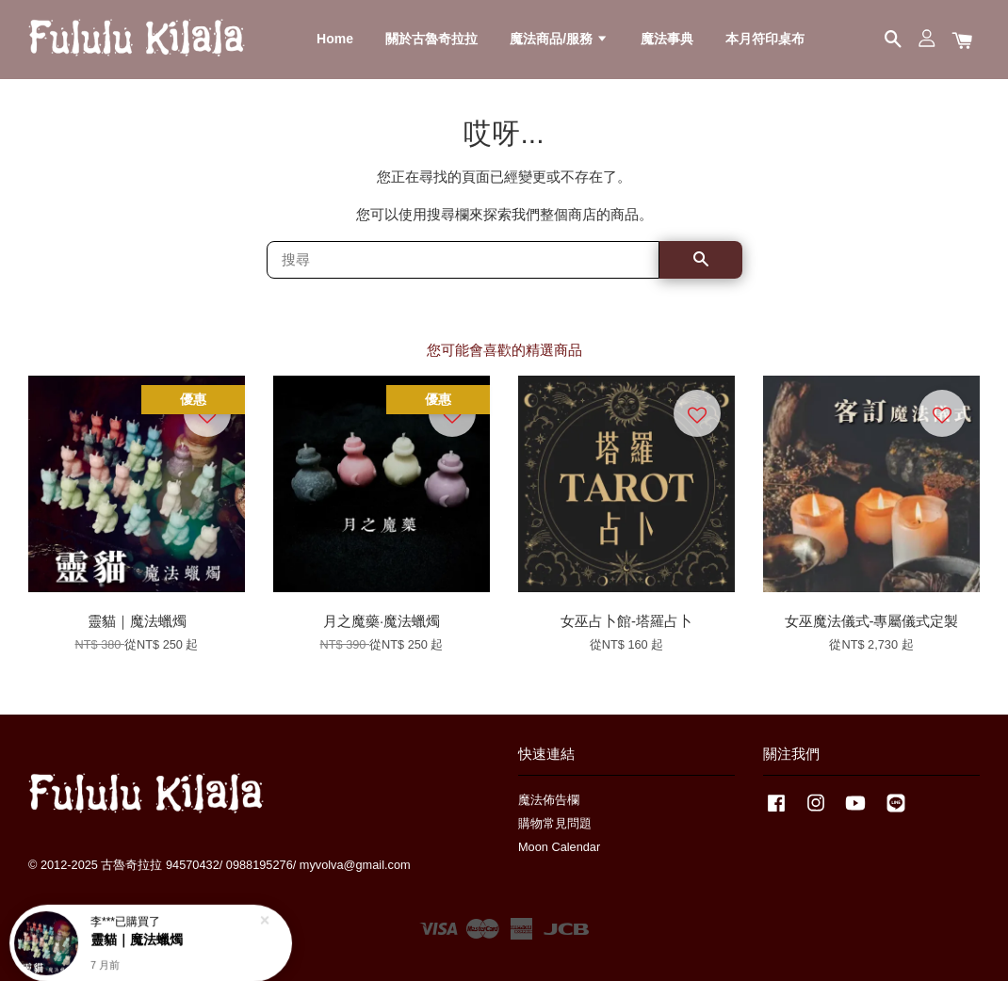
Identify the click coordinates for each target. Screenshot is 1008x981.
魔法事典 (667, 38)
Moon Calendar (559, 847)
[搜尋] (463, 260)
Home (335, 38)
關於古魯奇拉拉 (431, 38)
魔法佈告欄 (548, 800)
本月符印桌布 (765, 38)
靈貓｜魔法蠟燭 (136, 930)
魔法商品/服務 (559, 38)
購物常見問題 (555, 823)
